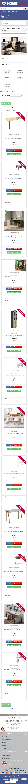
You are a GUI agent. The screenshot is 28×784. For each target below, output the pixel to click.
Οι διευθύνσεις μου (6, 755)
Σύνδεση (4, 11)
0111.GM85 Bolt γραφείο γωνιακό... (14, 236)
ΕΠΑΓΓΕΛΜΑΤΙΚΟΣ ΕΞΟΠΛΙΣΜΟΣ (13, 28)
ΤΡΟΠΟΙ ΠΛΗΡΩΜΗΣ (6, 739)
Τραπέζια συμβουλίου (6, 91)
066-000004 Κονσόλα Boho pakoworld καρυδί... (14, 571)
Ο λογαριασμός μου (9, 751)
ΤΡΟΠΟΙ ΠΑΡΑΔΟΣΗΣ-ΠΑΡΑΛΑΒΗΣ (9, 738)
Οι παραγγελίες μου (6, 754)
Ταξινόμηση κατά (5, 95)
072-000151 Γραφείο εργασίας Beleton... (14, 375)
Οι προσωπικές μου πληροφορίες (9, 757)
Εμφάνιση (3, 98)
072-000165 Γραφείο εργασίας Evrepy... (14, 433)
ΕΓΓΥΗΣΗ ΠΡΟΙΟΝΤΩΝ (6, 748)
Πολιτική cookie (14, 779)
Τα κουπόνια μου (5, 758)
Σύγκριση (8, 202)
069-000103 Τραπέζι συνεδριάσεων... (14, 178)
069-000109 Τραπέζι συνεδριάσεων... (14, 138)
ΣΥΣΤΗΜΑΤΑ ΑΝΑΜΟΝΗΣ (20, 78)
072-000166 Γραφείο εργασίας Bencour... (14, 629)
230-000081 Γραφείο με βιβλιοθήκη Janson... (14, 473)
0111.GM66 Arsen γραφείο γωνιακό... (14, 276)
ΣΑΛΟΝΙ (7, 77)
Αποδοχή (24, 778)
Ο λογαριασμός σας (12, 11)
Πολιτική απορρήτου (10, 782)
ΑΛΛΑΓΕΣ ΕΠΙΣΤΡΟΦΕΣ (6, 746)
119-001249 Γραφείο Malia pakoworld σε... (14, 531)
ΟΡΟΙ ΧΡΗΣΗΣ (4, 741)
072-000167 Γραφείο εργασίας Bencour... (14, 669)
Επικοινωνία (4, 736)
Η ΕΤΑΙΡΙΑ (3, 742)
